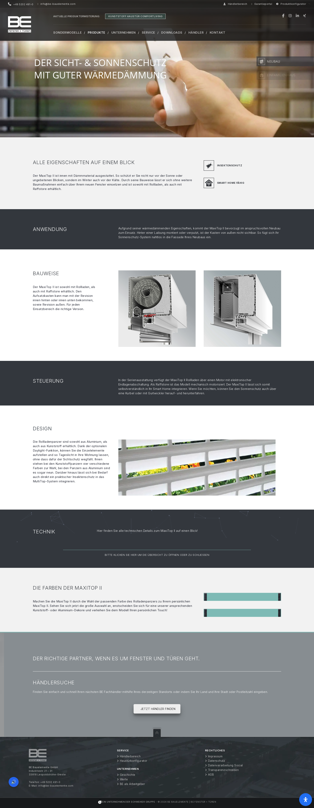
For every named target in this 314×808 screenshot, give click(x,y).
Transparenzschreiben (223, 770)
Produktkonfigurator (291, 4)
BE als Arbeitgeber (132, 784)
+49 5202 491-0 (50, 782)
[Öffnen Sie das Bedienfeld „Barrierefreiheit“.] (305, 799)
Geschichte (127, 774)
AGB (211, 774)
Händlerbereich (235, 4)
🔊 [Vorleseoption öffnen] (13, 782)
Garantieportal (261, 4)
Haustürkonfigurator (133, 760)
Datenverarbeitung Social (225, 765)
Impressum (215, 756)
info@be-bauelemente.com (56, 4)
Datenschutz (216, 760)
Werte (124, 779)
